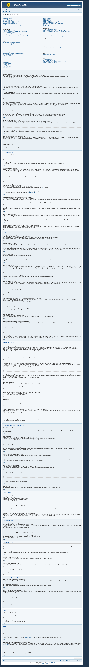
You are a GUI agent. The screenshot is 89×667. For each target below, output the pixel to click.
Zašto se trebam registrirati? (7, 18)
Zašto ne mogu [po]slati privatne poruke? (50, 29)
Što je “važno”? (5, 65)
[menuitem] (7, 9)
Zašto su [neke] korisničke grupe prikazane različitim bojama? (53, 23)
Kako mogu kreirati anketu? (7, 45)
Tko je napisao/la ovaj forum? (48, 59)
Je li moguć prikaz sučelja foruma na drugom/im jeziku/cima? (13, 34)
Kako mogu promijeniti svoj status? (9, 37)
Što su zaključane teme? (7, 66)
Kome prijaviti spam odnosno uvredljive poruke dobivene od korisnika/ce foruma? (56, 31)
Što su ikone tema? (6, 67)
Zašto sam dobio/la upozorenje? (8, 51)
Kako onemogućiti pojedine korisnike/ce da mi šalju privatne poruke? (54, 30)
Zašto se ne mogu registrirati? (8, 20)
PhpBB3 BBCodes (54, 662)
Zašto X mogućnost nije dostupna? (49, 60)
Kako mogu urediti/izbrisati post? (8, 43)
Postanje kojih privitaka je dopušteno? (49, 54)
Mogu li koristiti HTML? (7, 60)
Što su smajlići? (5, 61)
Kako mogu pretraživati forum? (48, 39)
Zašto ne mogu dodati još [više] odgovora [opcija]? (11, 46)
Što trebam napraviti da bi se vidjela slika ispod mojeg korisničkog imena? (15, 35)
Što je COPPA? (5, 19)
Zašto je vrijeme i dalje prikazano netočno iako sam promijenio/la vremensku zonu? (17, 33)
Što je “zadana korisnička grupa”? (48, 24)
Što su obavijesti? (6, 64)
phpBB (43, 187)
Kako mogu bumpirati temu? (7, 55)
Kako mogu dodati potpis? (7, 44)
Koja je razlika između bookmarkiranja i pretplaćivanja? (52, 47)
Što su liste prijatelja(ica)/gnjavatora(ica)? (50, 35)
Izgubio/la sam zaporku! (7, 24)
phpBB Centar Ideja (28, 637)
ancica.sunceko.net (31, 192)
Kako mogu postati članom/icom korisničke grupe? (51, 21)
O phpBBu (79, 629)
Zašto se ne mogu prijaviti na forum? (9, 22)
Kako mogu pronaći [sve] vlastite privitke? (50, 55)
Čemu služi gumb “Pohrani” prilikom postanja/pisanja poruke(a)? (14, 53)
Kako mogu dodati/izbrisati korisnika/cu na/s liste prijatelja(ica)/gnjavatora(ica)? (56, 36)
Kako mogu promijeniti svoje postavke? (9, 30)
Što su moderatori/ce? (46, 19)
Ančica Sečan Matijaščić (44, 191)
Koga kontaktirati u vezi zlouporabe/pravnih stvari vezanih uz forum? (54, 61)
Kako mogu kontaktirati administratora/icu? (50, 62)
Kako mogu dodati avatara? (7, 36)
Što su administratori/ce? (47, 18)
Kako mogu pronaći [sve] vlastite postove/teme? (51, 44)
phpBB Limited (31, 629)
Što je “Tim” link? (46, 25)
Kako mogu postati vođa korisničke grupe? (50, 22)
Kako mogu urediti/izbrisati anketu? (9, 47)
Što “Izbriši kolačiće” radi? (7, 26)
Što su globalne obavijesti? (7, 63)
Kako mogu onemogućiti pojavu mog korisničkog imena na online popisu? (15, 31)
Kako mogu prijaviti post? (7, 52)
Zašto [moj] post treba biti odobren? (9, 54)
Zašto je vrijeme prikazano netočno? (9, 32)
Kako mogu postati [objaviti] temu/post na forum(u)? (11, 42)
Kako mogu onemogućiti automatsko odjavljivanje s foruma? (13, 25)
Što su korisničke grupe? (47, 20)
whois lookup (5, 644)
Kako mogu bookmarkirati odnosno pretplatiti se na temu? (52, 48)
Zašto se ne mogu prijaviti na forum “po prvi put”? (11, 21)
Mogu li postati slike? (6, 62)
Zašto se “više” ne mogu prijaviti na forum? (10, 23)
